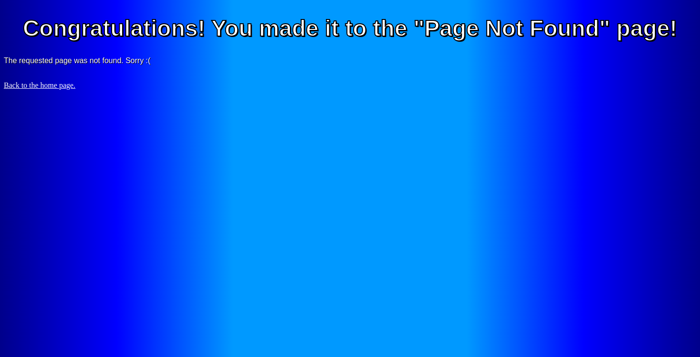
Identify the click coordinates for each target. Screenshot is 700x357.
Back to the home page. (40, 85)
